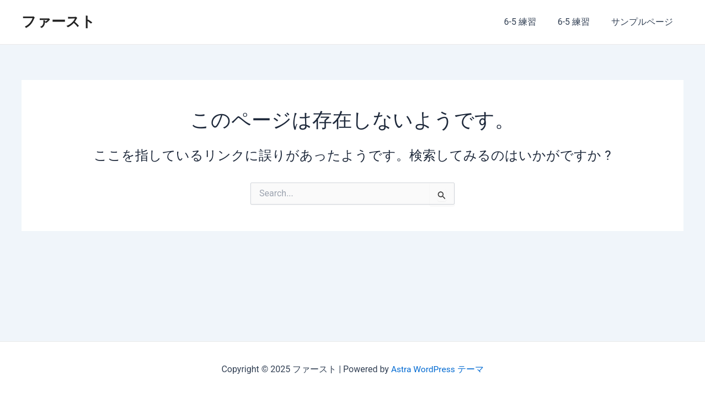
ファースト (58, 21)
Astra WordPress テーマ (437, 369)
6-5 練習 (529, 22)
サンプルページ (644, 22)
